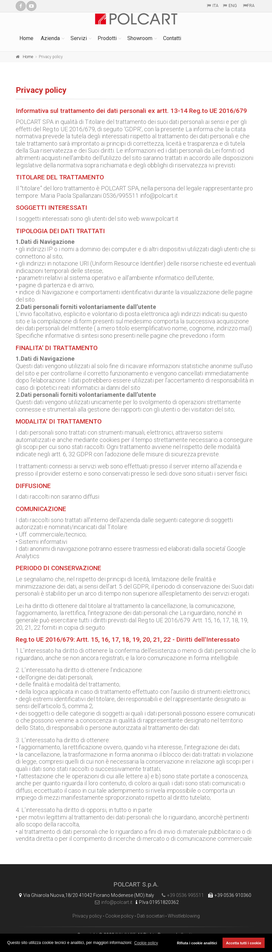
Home (26, 38)
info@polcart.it (112, 902)
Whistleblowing (184, 916)
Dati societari (150, 916)
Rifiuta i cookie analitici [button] (197, 943)
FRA (251, 5)
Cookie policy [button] (146, 943)
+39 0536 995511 (181, 895)
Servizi (79, 38)
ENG (233, 5)
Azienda (50, 38)
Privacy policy (87, 916)
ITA (216, 5)
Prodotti (107, 38)
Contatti (172, 38)
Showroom (139, 38)
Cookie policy (119, 916)
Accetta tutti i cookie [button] (243, 943)
